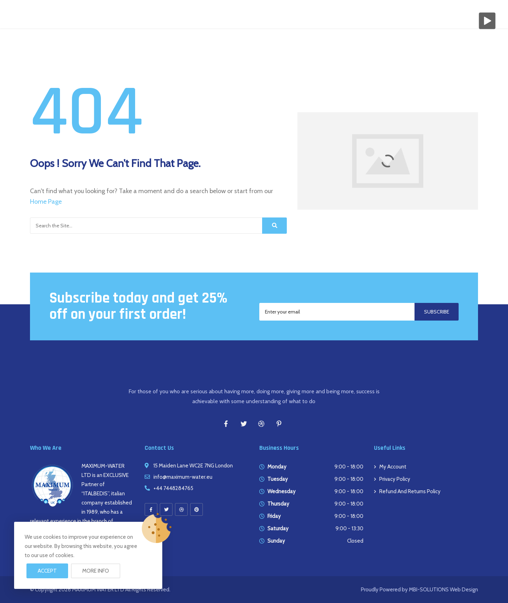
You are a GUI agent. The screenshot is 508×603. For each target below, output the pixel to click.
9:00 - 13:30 (349, 528)
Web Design (463, 589)
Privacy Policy (394, 479)
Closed (355, 541)
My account (392, 467)
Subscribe (436, 312)
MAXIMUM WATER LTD (98, 589)
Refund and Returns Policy (410, 491)
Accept (47, 571)
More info (95, 571)
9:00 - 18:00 (348, 467)
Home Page (46, 201)
